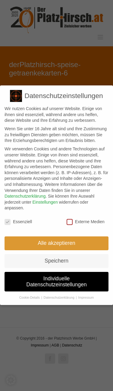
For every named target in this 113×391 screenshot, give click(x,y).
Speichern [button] (56, 259)
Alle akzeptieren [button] (56, 241)
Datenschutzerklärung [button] (59, 295)
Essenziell (18, 220)
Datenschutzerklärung (25, 194)
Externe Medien (86, 220)
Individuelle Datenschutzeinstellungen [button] (56, 279)
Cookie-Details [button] (30, 295)
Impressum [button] (86, 295)
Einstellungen (45, 200)
